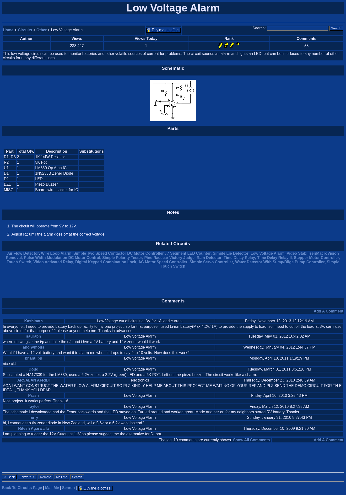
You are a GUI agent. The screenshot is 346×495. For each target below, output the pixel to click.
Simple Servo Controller (211, 262)
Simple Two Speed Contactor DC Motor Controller (119, 253)
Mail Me (52, 488)
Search (68, 488)
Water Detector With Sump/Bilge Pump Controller (279, 262)
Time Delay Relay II (274, 258)
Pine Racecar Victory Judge (169, 258)
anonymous (33, 347)
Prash (33, 395)
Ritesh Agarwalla (33, 428)
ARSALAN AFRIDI (33, 380)
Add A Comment (328, 311)
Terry (33, 417)
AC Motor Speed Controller (162, 262)
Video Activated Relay (53, 262)
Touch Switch (19, 262)
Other (42, 30)
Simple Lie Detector (230, 253)
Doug (33, 369)
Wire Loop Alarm (56, 253)
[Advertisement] (303, 170)
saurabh (33, 336)
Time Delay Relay (239, 258)
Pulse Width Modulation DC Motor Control (62, 258)
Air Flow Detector (23, 253)
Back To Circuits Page (22, 488)
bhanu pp (33, 358)
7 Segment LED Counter (189, 253)
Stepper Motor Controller (316, 258)
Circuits (25, 30)
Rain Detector (209, 258)
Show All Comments (251, 440)
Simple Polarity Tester (122, 258)
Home (8, 30)
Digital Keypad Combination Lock (105, 262)
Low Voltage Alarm (268, 253)
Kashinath (33, 321)
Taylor (33, 406)
